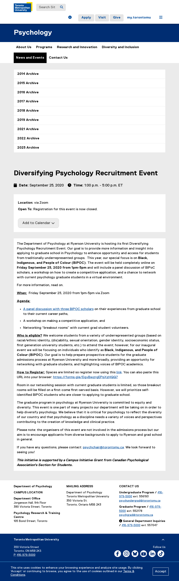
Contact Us (58, 57)
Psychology (33, 32)
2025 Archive (28, 147)
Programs (44, 47)
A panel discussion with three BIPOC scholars (58, 309)
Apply (86, 17)
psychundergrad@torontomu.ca (139, 500)
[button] (70, 17)
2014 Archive (28, 74)
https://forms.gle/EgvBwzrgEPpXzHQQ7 (85, 377)
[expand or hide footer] (163, 539)
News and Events (30, 57)
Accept (160, 571)
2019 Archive (28, 120)
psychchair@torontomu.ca (103, 447)
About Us (23, 47)
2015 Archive (27, 83)
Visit (102, 17)
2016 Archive (28, 92)
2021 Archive (28, 129)
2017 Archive (27, 101)
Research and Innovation (77, 47)
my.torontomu (139, 17)
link (119, 372)
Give (116, 17)
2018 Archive (28, 110)
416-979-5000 (131, 525)
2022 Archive (28, 138)
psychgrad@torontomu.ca (136, 515)
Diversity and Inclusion (120, 47)
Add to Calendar (38, 223)
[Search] (61, 7)
